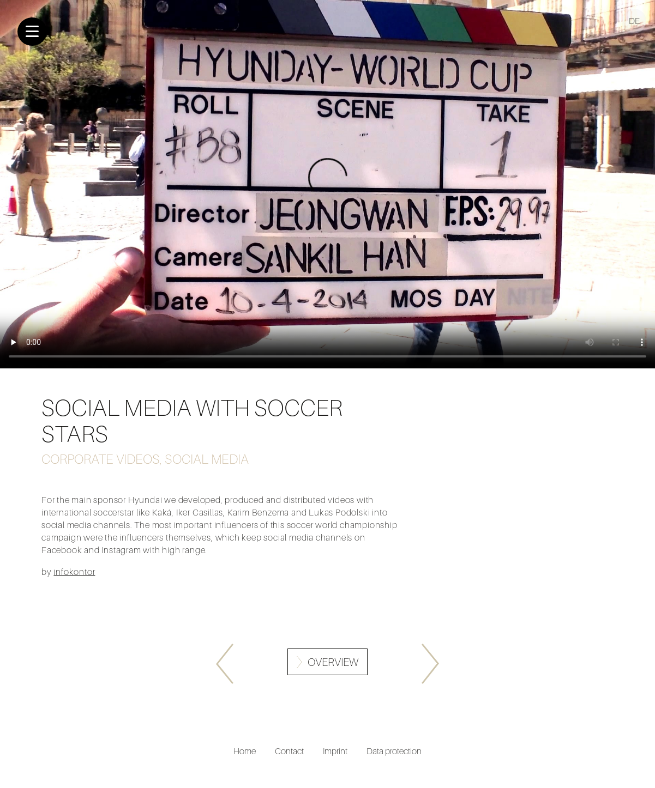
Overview (333, 662)
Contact (289, 750)
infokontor (74, 571)
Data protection (394, 750)
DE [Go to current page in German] (634, 20)
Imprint (335, 750)
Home (244, 750)
